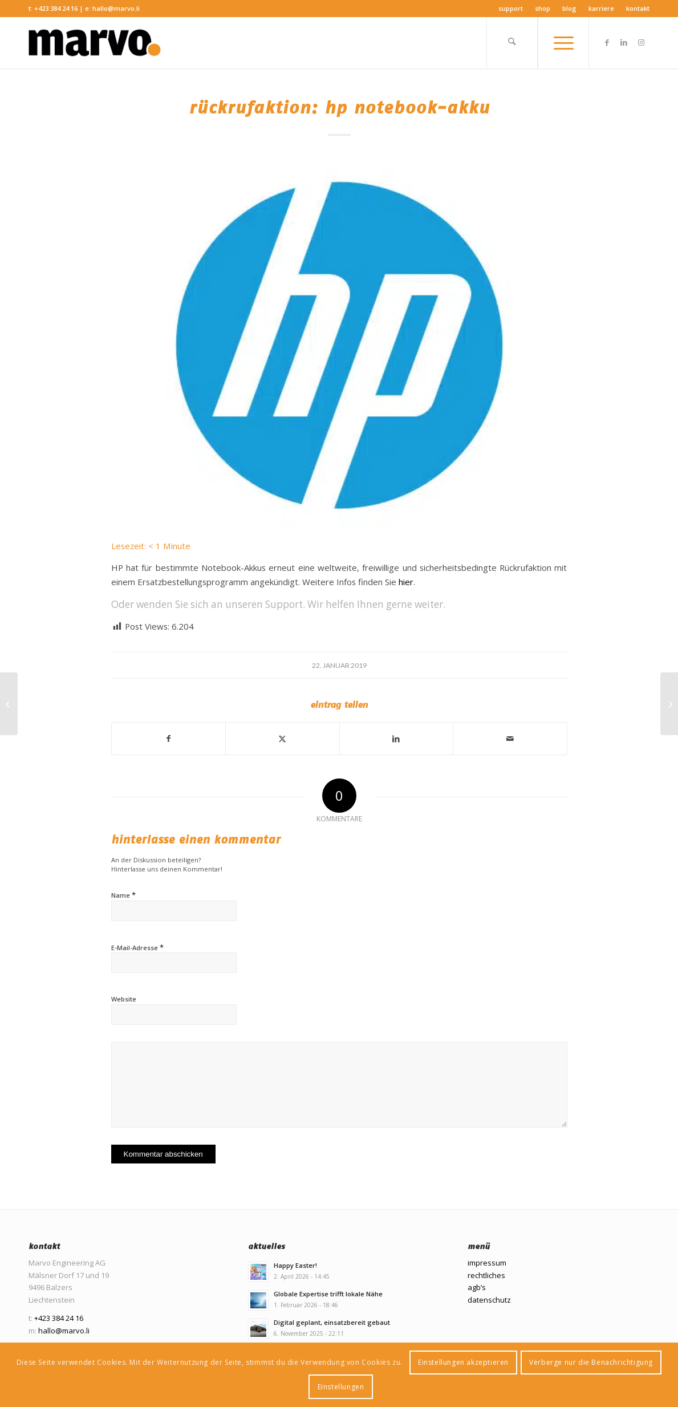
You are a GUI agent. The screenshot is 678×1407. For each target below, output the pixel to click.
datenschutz (489, 1300)
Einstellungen (341, 1387)
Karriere (601, 8)
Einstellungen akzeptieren (463, 1362)
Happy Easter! (295, 1265)
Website (123, 999)
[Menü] (563, 42)
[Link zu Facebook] (606, 42)
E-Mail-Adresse (137, 947)
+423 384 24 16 (56, 8)
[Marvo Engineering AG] (95, 42)
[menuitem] (511, 8)
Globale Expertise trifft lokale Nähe (328, 1294)
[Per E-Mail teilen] (510, 739)
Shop (542, 8)
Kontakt (637, 8)
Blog (569, 8)
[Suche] (512, 42)
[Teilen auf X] (282, 739)
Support (510, 8)
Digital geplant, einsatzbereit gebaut (332, 1322)
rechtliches (486, 1275)
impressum (487, 1263)
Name (123, 895)
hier (406, 581)
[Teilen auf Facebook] (169, 739)
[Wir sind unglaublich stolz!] (9, 703)
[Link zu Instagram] (640, 42)
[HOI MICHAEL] (669, 703)
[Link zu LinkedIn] (623, 42)
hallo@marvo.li (116, 8)
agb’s (477, 1287)
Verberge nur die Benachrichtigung (591, 1362)
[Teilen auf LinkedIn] (396, 739)
